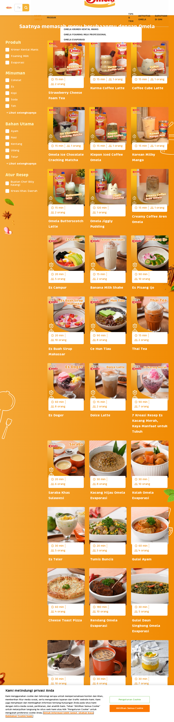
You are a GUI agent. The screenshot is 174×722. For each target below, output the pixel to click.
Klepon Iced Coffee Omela (106, 157)
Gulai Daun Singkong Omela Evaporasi (146, 626)
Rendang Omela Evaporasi (103, 623)
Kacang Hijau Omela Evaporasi (107, 495)
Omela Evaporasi (74, 40)
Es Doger (56, 415)
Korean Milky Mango (143, 157)
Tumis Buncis (102, 559)
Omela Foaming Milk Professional (85, 35)
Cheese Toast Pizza (65, 620)
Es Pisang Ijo (143, 287)
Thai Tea (139, 348)
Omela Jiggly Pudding (101, 224)
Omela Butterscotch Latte (65, 224)
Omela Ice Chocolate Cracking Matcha (66, 157)
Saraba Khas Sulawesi (59, 495)
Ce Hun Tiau (100, 348)
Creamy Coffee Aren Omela (149, 219)
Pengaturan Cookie (130, 701)
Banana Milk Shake (106, 287)
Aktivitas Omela (144, 18)
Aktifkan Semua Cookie (129, 709)
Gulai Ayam (142, 559)
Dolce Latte (100, 415)
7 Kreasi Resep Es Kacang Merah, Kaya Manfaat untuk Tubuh (149, 423)
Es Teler (55, 559)
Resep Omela (38, 18)
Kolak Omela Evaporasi (143, 495)
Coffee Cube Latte (147, 88)
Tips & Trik (131, 17)
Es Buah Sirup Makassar (60, 351)
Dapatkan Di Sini (161, 18)
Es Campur (57, 287)
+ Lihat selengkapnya (21, 113)
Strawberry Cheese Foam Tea (65, 95)
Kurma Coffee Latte (107, 88)
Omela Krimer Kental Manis (81, 29)
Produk (51, 18)
